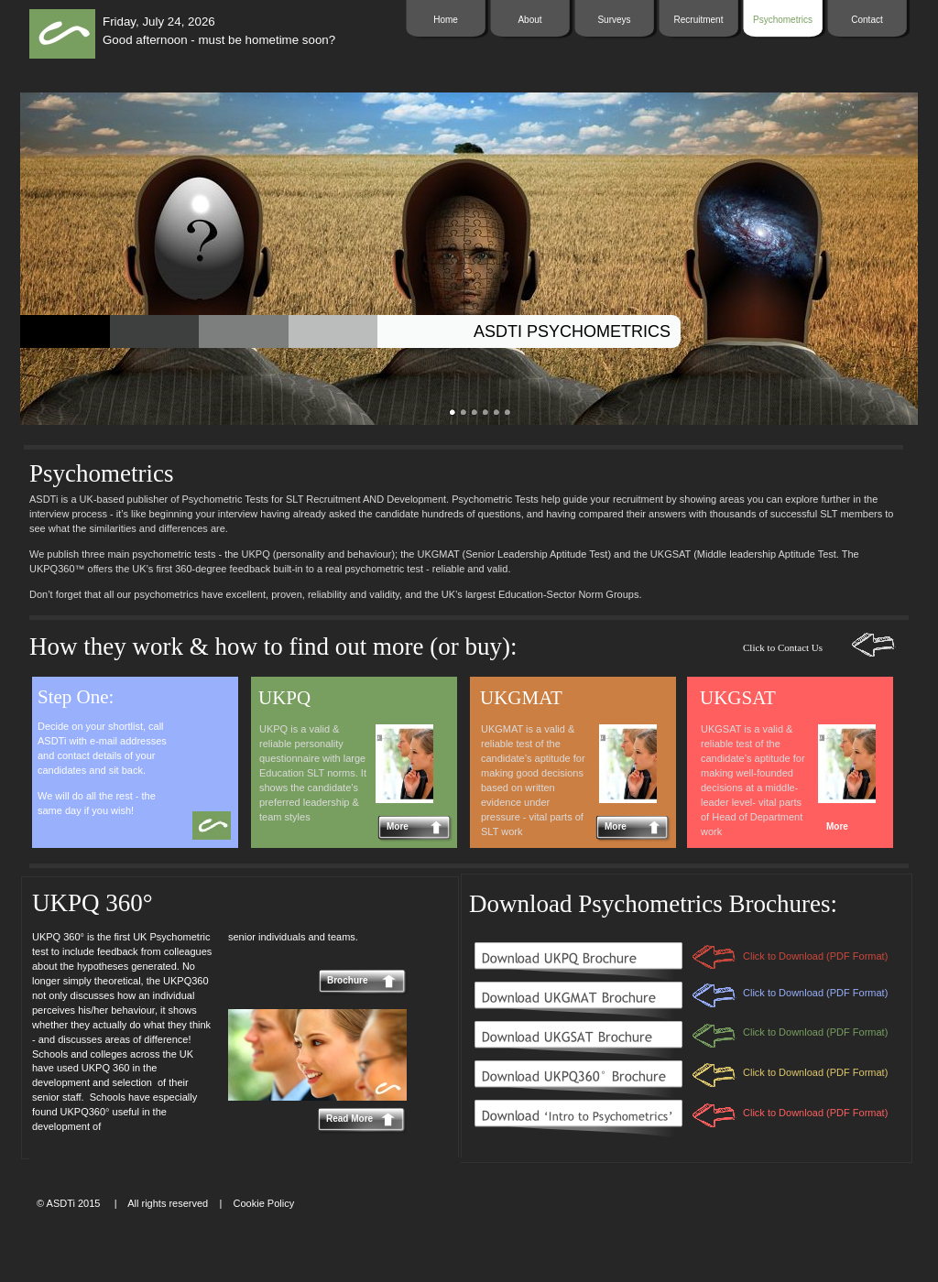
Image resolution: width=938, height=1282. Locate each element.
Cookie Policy (264, 1203)
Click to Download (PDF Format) (815, 1112)
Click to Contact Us (783, 647)
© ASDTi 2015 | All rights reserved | (129, 1203)
